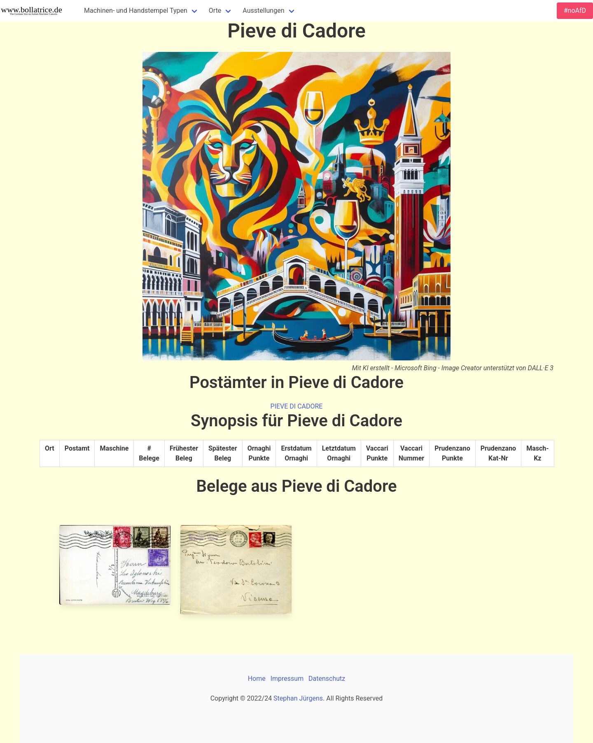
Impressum (287, 678)
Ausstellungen (263, 10)
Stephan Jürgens (298, 698)
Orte (215, 10)
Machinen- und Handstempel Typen (135, 10)
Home (257, 678)
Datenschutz (326, 678)
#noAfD (575, 10)
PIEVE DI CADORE (297, 406)
